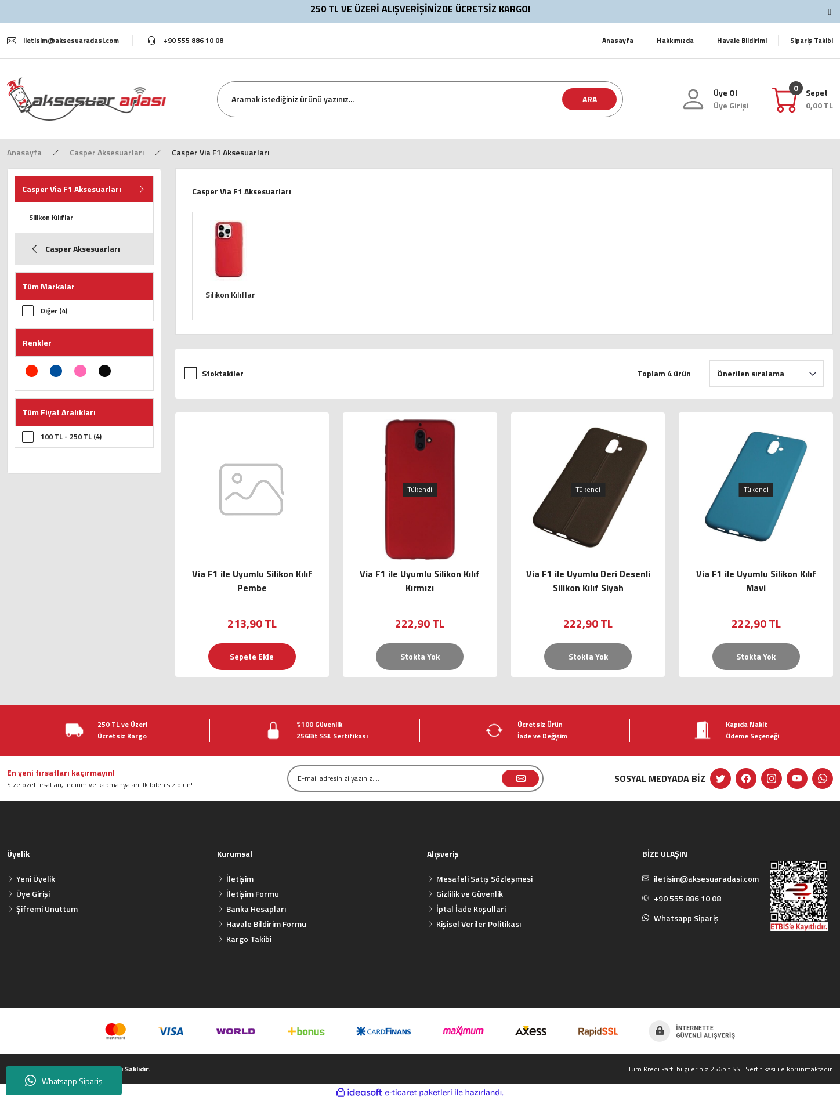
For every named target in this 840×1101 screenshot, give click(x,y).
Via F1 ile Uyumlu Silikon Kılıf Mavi (756, 581)
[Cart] (819, 99)
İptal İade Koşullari (471, 909)
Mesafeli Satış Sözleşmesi (484, 878)
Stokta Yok (420, 656)
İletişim (240, 878)
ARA (589, 99)
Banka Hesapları (256, 909)
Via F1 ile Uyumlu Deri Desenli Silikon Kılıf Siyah (588, 581)
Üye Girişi (33, 894)
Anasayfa (617, 40)
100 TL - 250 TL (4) (71, 437)
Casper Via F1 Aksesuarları (220, 152)
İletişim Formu (252, 894)
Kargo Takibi (248, 939)
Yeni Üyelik (35, 878)
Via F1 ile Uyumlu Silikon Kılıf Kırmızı (420, 581)
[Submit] (520, 778)
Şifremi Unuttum (47, 909)
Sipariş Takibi (811, 40)
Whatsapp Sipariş (64, 1080)
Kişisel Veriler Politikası (478, 924)
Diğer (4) (54, 310)
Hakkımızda (675, 40)
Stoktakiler (223, 373)
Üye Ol (725, 92)
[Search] (420, 99)
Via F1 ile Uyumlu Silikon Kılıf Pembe (252, 581)
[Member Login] (731, 105)
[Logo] (86, 98)
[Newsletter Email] (415, 778)
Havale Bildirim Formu (266, 924)
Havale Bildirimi (742, 40)
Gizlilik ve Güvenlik (469, 894)
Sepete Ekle (252, 656)
